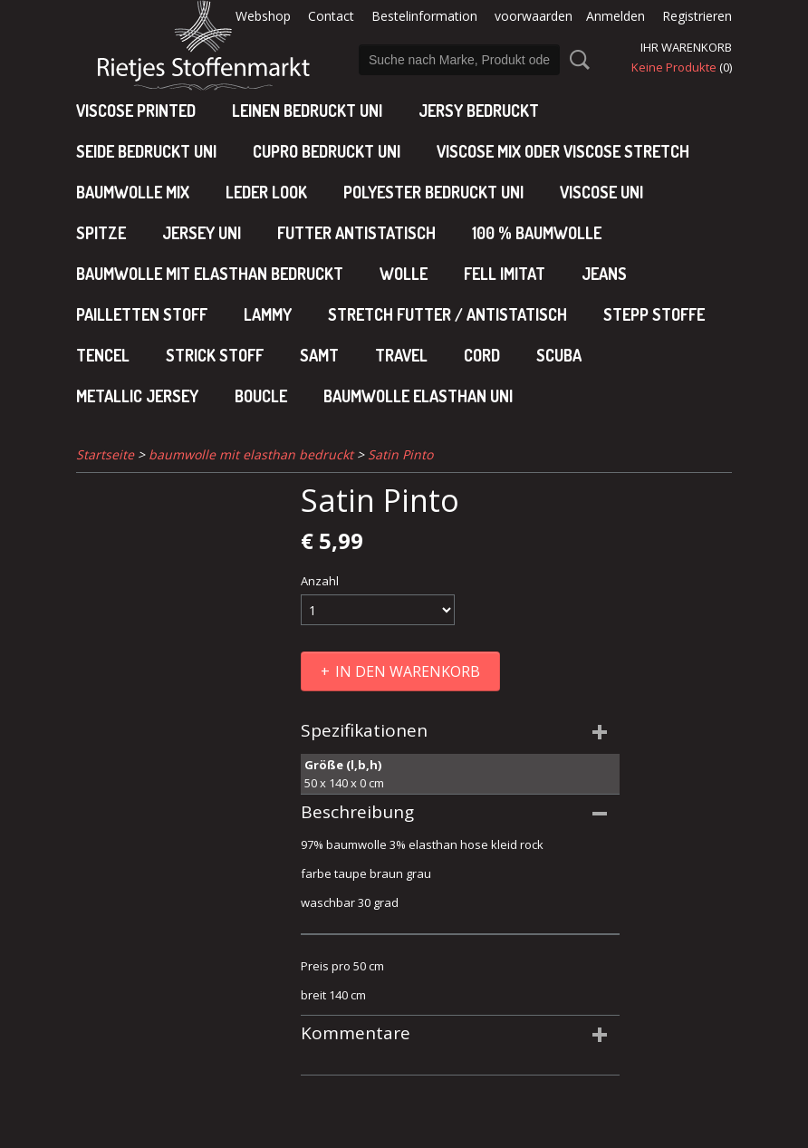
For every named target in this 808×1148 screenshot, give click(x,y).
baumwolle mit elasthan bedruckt (209, 274)
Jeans (604, 274)
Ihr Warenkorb (686, 47)
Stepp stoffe (654, 314)
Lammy (268, 314)
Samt (319, 355)
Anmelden (615, 15)
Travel (401, 355)
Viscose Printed (136, 111)
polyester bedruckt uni (433, 192)
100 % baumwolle (536, 233)
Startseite (105, 454)
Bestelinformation (424, 15)
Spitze (101, 233)
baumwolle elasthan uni (418, 396)
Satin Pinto (400, 454)
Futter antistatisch (356, 233)
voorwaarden (533, 15)
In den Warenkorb (407, 671)
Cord (482, 355)
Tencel (103, 355)
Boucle (261, 396)
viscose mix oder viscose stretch (563, 151)
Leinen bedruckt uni (307, 111)
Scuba (559, 355)
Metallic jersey (137, 396)
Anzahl (320, 581)
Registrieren (697, 15)
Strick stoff (215, 355)
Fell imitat (504, 274)
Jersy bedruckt (478, 111)
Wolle (404, 274)
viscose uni (601, 192)
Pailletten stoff (141, 314)
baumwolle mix (132, 192)
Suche (576, 59)
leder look (266, 192)
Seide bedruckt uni (146, 151)
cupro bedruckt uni (326, 151)
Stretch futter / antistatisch (447, 314)
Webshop (263, 15)
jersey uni (201, 233)
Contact (331, 15)
